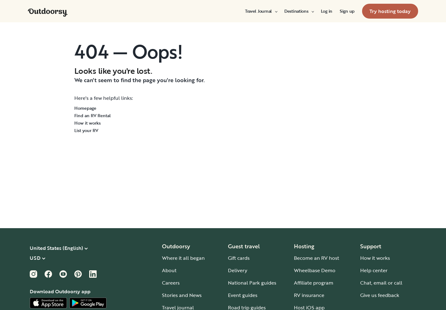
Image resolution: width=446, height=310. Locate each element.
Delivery (237, 270)
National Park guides (252, 282)
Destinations (298, 11)
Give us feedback (379, 295)
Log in (326, 11)
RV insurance (309, 295)
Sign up (347, 11)
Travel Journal (261, 11)
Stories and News (182, 295)
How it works (87, 123)
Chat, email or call (381, 282)
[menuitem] (261, 11)
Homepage (85, 108)
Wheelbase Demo (314, 270)
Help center (373, 270)
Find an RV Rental (92, 115)
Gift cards (239, 258)
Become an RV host (316, 258)
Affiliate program (313, 282)
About (169, 270)
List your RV (86, 130)
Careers (171, 282)
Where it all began (183, 258)
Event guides (242, 295)
